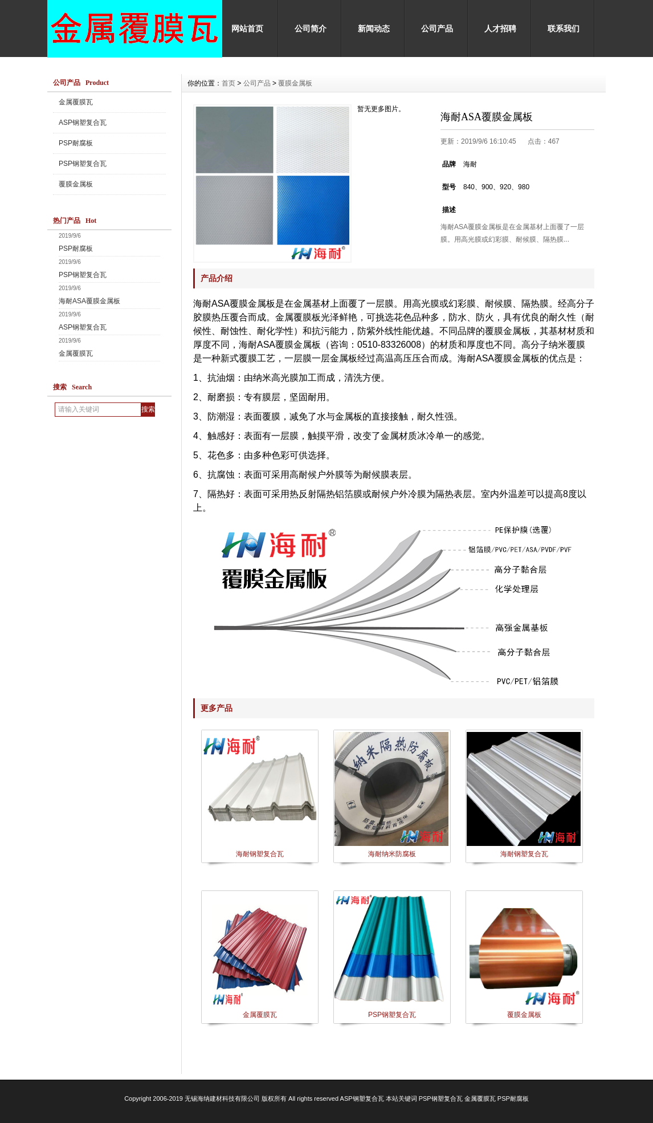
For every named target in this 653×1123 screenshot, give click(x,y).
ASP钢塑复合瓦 (83, 123)
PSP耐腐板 (76, 143)
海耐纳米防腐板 (392, 854)
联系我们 (563, 28)
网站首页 (247, 28)
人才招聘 (500, 28)
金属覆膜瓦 (76, 102)
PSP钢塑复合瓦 (83, 164)
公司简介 (310, 28)
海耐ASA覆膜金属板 (89, 301)
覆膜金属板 (76, 184)
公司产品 (437, 28)
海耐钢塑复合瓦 (260, 854)
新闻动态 (374, 28)
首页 (228, 83)
